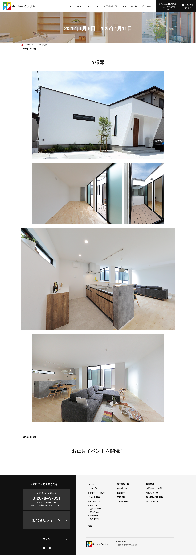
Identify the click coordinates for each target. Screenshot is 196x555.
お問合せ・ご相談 (154, 488)
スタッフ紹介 (123, 501)
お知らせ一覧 (152, 493)
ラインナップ (94, 501)
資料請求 (150, 484)
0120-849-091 (46, 498)
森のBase (94, 515)
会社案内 (121, 493)
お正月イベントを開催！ (98, 451)
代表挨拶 (121, 497)
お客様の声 (122, 488)
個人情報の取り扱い (155, 497)
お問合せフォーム (46, 520)
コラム (46, 539)
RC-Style (93, 505)
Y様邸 (98, 62)
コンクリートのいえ (97, 493)
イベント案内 (94, 497)
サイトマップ (152, 501)
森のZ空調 (94, 519)
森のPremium (95, 509)
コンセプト (93, 488)
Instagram (43, 547)
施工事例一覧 (123, 484)
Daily (49, 547)
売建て (91, 526)
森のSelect (94, 512)
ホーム (91, 484)
